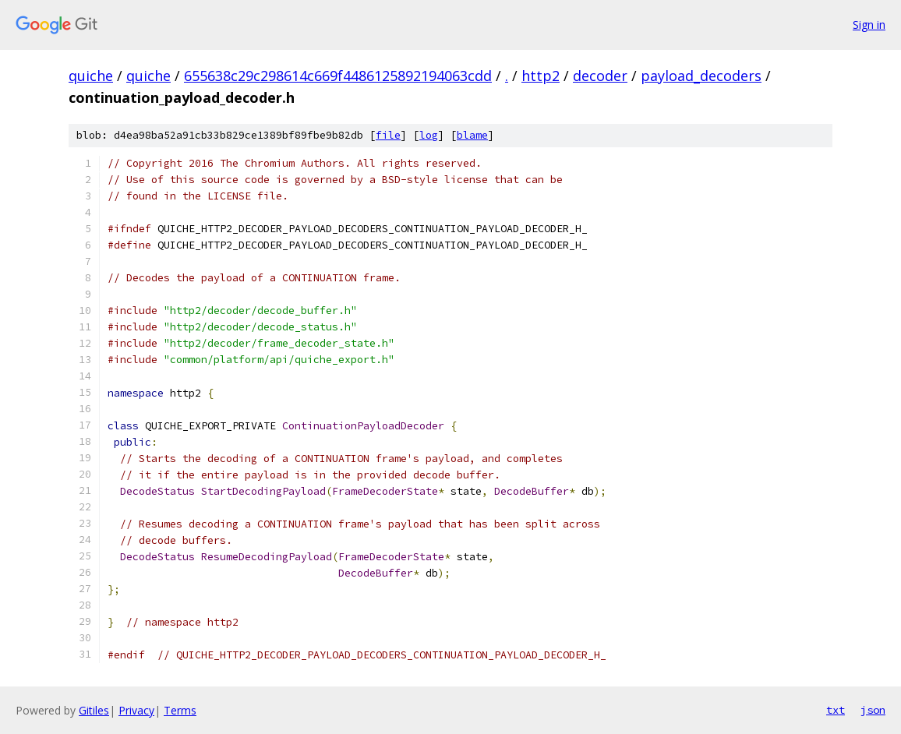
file (388, 135)
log (428, 135)
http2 (540, 75)
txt (835, 710)
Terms (180, 710)
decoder (600, 75)
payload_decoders (701, 75)
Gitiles (94, 710)
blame (472, 135)
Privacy (136, 710)
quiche (91, 75)
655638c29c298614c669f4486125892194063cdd (338, 75)
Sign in (869, 24)
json (872, 710)
